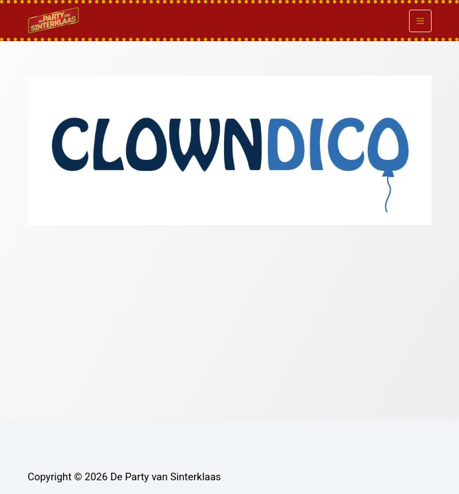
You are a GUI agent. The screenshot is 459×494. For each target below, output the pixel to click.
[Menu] (420, 21)
